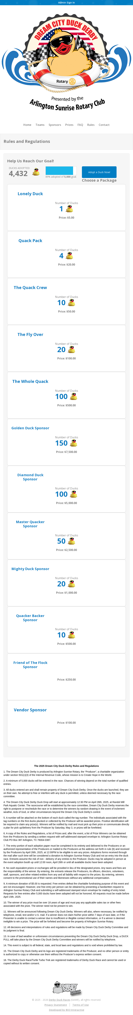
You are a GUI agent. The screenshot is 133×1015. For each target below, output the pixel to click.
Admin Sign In (66, 2)
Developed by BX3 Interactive (66, 1010)
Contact (104, 125)
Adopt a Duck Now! (99, 172)
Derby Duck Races (59, 999)
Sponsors (55, 125)
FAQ (80, 125)
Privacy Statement (56, 1004)
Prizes (69, 125)
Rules (91, 125)
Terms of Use (80, 1004)
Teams (40, 125)
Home (27, 125)
